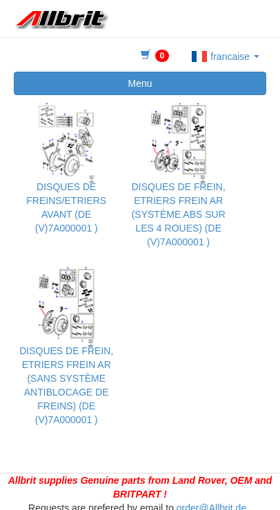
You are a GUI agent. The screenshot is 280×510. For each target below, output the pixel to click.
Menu (140, 83)
